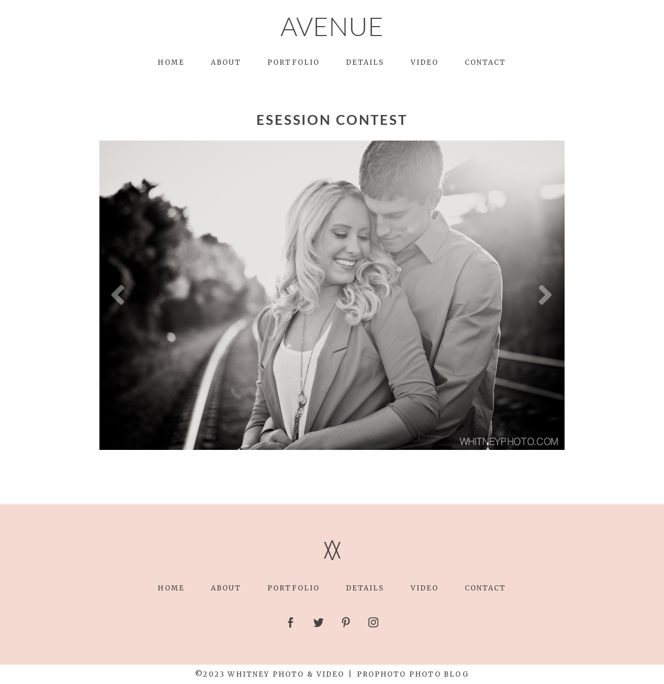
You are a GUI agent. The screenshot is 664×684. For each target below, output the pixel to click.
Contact (486, 62)
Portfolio (293, 62)
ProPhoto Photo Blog (413, 674)
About (226, 62)
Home (170, 62)
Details (365, 62)
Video (424, 62)
